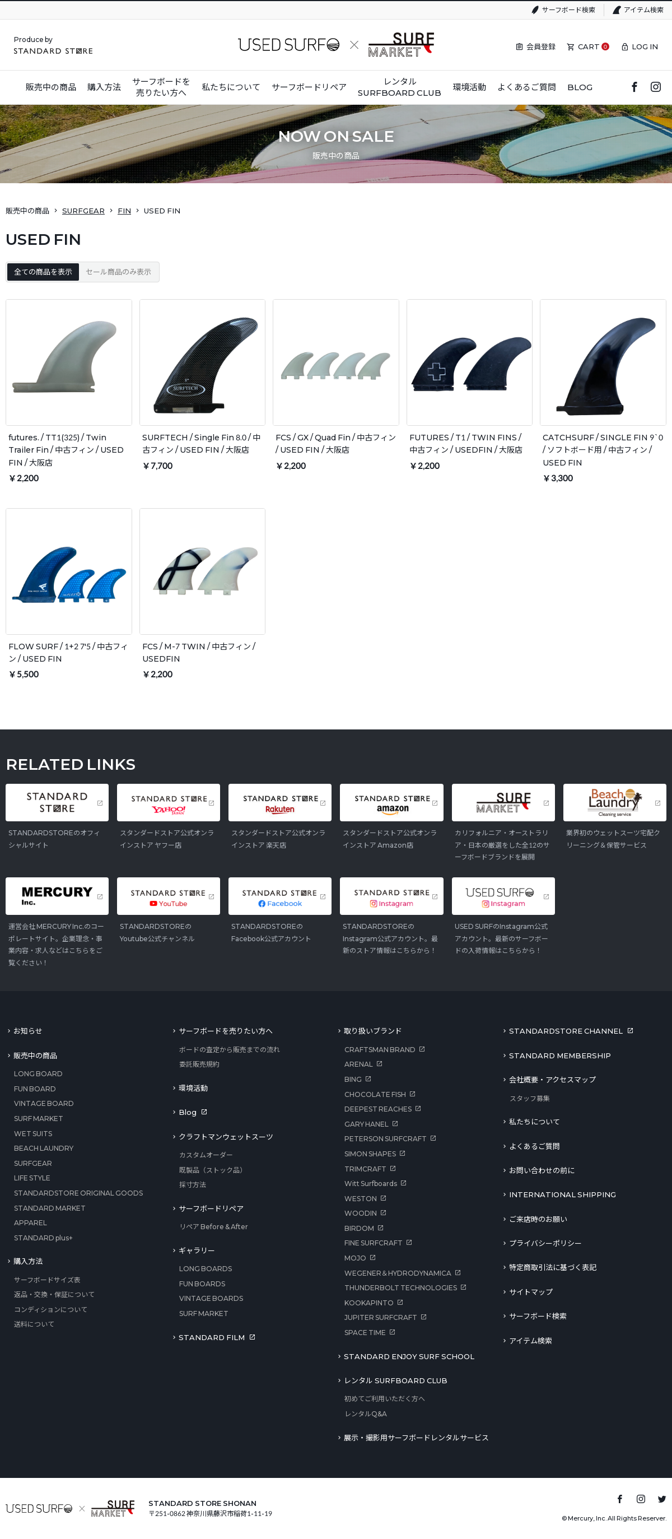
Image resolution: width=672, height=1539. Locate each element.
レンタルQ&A (365, 1414)
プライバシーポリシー (545, 1243)
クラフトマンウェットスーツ (226, 1136)
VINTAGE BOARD (44, 1103)
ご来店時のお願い (538, 1219)
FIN (124, 210)
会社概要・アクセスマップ (552, 1079)
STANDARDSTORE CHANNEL (566, 1030)
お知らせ (28, 1030)
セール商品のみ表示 (118, 271)
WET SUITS (33, 1133)
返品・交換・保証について (54, 1294)
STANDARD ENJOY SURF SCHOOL (409, 1356)
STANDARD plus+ (43, 1238)
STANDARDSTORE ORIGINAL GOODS (78, 1193)
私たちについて (534, 1121)
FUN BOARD (35, 1089)
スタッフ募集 (530, 1098)
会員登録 (541, 46)
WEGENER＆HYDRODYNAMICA (397, 1273)
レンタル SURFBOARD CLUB (395, 1380)
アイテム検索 (644, 10)
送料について (34, 1324)
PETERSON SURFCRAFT (385, 1139)
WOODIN (360, 1213)
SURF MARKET (38, 1118)
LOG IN (645, 46)
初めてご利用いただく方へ (384, 1398)
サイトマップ (531, 1291)
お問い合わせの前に (542, 1170)
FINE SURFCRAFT (373, 1243)
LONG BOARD (38, 1074)
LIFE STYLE (32, 1178)
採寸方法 (192, 1184)
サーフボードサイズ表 (47, 1280)
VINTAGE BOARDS (211, 1298)
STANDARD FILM (212, 1337)
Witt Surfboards (370, 1183)
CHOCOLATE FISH (375, 1094)
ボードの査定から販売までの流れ (229, 1049)
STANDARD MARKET (50, 1208)
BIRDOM (359, 1228)
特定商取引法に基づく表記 (552, 1267)
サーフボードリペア (211, 1208)
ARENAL (358, 1064)
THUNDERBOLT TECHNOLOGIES (400, 1288)
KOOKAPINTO (369, 1303)
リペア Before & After (213, 1226)
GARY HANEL (366, 1124)
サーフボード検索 (568, 10)
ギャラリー (197, 1250)
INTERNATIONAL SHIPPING (562, 1194)
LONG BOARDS (205, 1268)
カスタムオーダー (206, 1155)
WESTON (360, 1198)
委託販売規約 (199, 1064)
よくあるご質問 (534, 1146)
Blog (188, 1112)
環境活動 (193, 1088)
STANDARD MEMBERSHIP (560, 1055)
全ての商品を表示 (43, 271)
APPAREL (30, 1223)
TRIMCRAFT (365, 1169)
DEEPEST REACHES (378, 1109)
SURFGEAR (83, 210)
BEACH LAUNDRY (43, 1148)
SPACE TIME (365, 1332)
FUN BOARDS (202, 1284)
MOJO (355, 1258)
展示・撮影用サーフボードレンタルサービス (416, 1437)
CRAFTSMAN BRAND (380, 1049)
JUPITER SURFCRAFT (380, 1317)
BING (353, 1079)
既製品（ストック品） (212, 1170)
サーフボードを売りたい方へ (226, 1030)
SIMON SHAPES (370, 1154)
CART (589, 46)
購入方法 (28, 1261)
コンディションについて (50, 1309)
